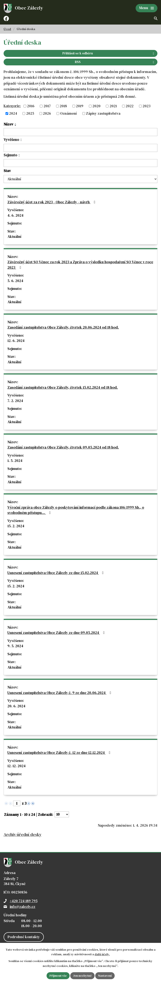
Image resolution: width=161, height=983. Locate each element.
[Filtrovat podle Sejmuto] (80, 163)
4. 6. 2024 (15, 215)
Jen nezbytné (82, 975)
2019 (79, 106)
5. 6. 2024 (15, 280)
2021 (113, 106)
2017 (47, 106)
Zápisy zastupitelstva (103, 113)
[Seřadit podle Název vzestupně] (15, 123)
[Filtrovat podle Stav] (80, 179)
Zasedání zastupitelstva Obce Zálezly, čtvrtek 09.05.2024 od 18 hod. (63, 447)
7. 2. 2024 (15, 400)
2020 (96, 106)
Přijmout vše (58, 975)
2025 (30, 113)
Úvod (7, 29)
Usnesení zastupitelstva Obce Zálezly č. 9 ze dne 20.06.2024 (60, 692)
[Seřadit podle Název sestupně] (15, 125)
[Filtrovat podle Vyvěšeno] (80, 148)
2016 (30, 106)
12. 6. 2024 (16, 340)
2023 (146, 106)
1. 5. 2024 (14, 460)
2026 (47, 113)
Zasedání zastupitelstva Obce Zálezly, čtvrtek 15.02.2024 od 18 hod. (62, 387)
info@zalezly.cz (22, 906)
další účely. (102, 954)
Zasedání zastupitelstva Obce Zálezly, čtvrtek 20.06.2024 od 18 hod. (63, 327)
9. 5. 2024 (15, 645)
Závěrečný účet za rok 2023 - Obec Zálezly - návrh (52, 202)
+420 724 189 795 (23, 900)
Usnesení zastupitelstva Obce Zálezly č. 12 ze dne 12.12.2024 (59, 752)
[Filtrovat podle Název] (80, 132)
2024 (13, 113)
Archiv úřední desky (22, 834)
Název (8, 124)
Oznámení (68, 113)
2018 (63, 106)
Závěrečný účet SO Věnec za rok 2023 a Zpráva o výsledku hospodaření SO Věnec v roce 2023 (80, 264)
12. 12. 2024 (16, 765)
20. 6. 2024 (16, 706)
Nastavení (105, 975)
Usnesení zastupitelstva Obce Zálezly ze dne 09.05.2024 (56, 632)
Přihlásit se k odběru (108, 53)
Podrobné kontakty (24, 936)
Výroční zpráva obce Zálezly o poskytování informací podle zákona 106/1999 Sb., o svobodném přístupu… (75, 510)
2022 (129, 106)
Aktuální (14, 236)
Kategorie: (12, 105)
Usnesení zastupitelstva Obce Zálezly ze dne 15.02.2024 (56, 572)
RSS (115, 62)
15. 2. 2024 (15, 526)
